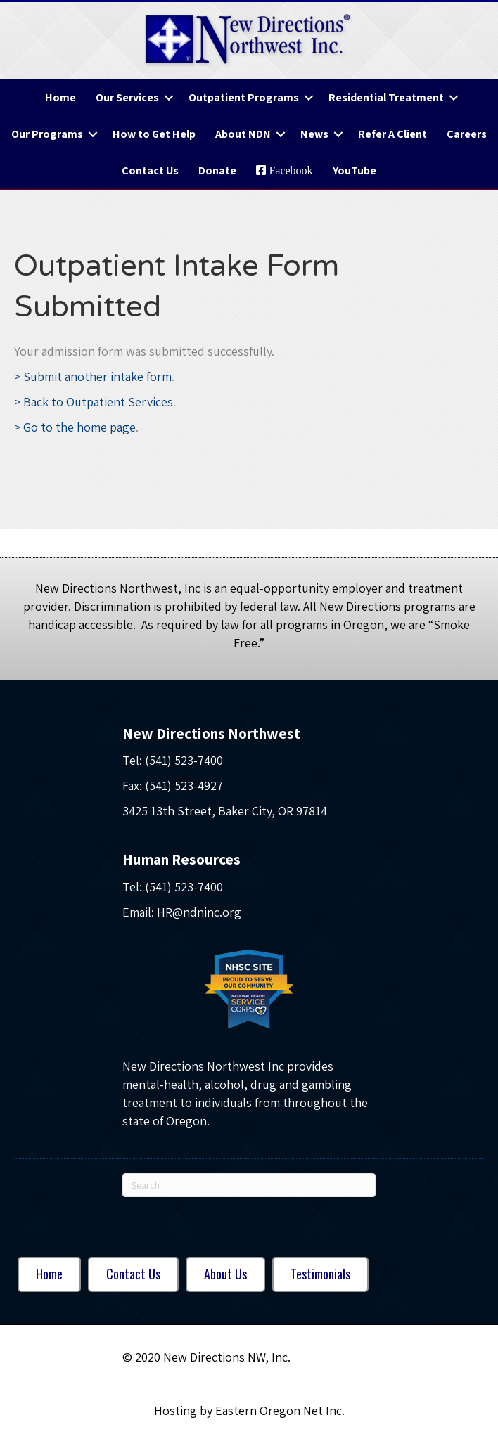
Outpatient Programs (244, 97)
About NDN (243, 134)
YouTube (354, 170)
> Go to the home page (75, 427)
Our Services (127, 97)
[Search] (249, 1185)
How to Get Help (154, 134)
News (314, 134)
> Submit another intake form (93, 376)
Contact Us (150, 170)
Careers (467, 134)
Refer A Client (392, 134)
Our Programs (47, 134)
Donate (217, 170)
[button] (169, 97)
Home (60, 97)
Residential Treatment (386, 97)
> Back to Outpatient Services (93, 402)
